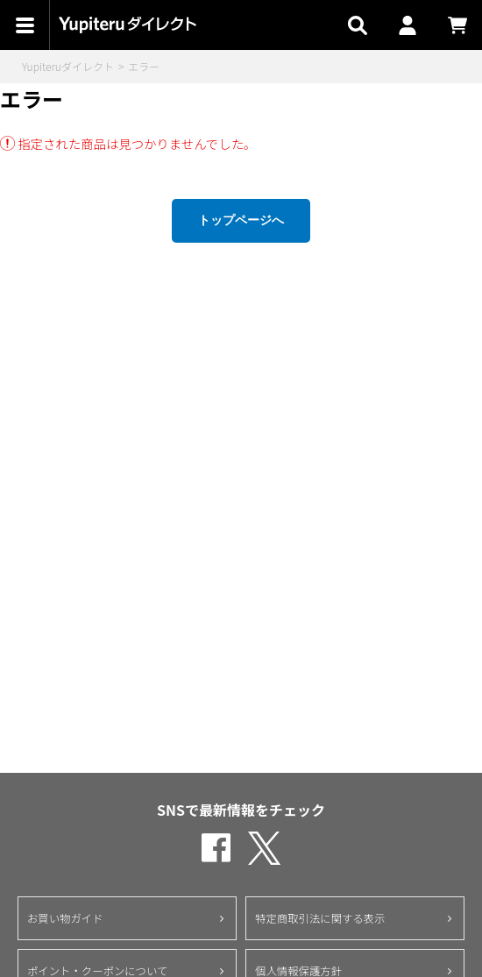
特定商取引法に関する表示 (320, 918)
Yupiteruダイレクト (68, 66)
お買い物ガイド (65, 918)
